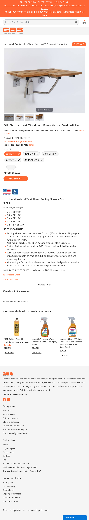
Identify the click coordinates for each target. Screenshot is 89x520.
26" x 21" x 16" (13, 153)
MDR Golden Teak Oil (13, 339)
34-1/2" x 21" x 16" (34, 159)
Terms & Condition (11, 497)
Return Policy (8, 490)
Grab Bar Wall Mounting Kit (15, 429)
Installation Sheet (10, 279)
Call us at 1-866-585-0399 (15, 394)
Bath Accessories (10, 418)
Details (32, 145)
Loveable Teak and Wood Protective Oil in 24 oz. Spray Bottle (44, 342)
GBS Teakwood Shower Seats (55, 44)
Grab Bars (7, 410)
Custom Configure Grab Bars (15, 433)
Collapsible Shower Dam (13, 425)
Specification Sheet (11, 274)
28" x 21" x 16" (32, 153)
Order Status (8, 452)
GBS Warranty (9, 486)
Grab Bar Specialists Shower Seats (25, 44)
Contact (6, 456)
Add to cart (15, 178)
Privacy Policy (9, 482)
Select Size (8, 149)
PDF (35, 467)
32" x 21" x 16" (13, 159)
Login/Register (9, 448)
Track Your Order (10, 501)
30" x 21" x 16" (50, 153)
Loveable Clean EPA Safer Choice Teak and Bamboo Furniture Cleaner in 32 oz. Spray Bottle (71, 343)
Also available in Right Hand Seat (18, 141)
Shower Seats (9, 414)
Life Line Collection (11, 422)
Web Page (25, 467)
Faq (4, 459)
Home (5, 44)
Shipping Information (12, 493)
